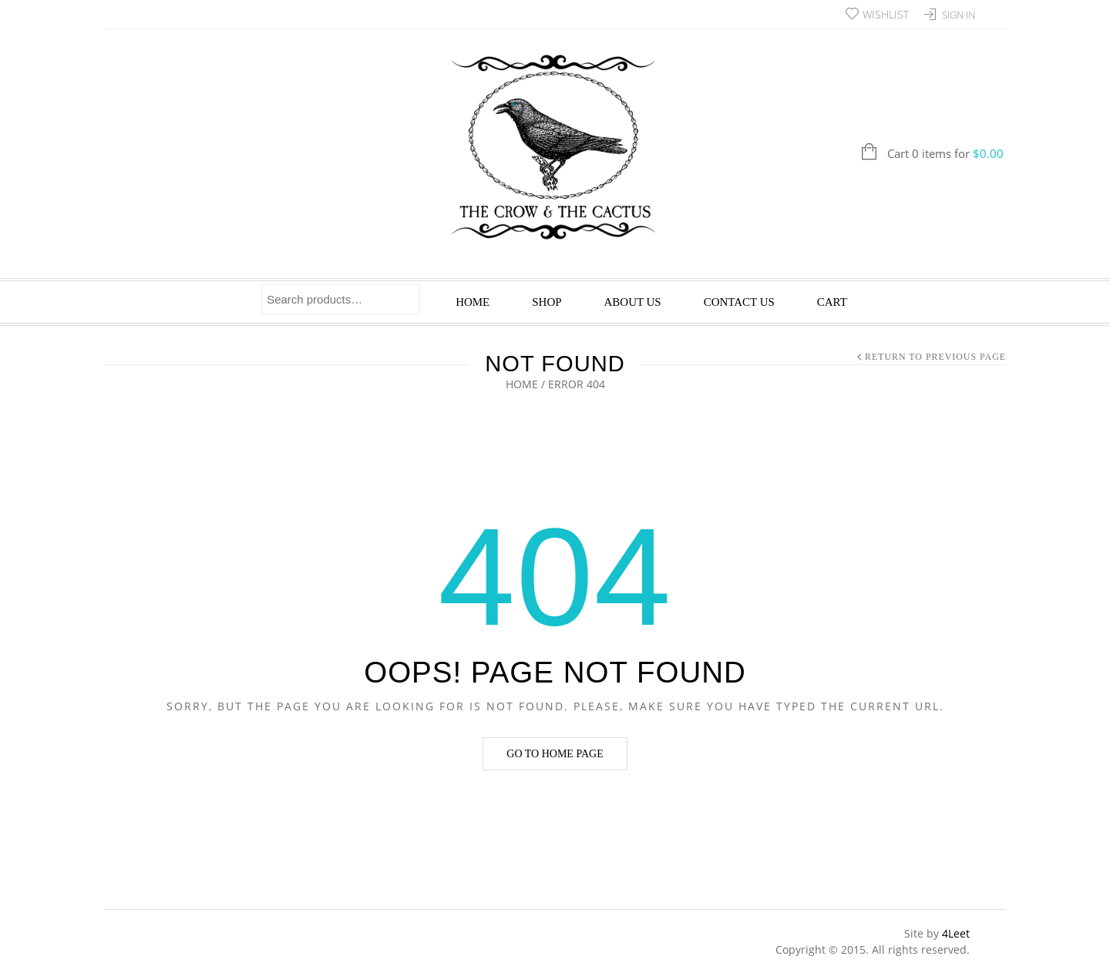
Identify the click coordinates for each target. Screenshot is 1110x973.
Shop (546, 302)
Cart (832, 302)
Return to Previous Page (935, 356)
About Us (632, 302)
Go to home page (554, 754)
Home (472, 302)
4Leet (956, 933)
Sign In (958, 15)
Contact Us (739, 302)
